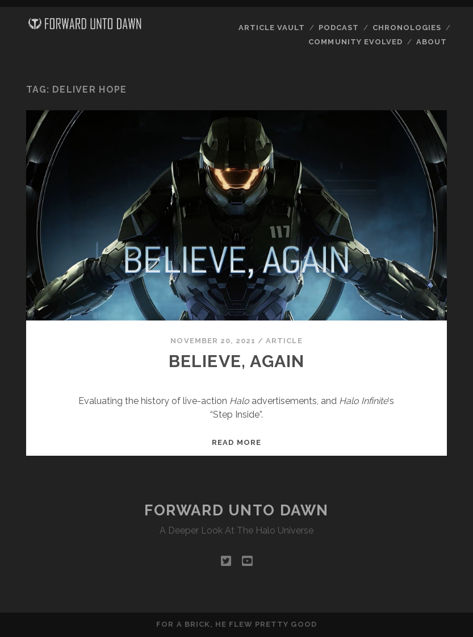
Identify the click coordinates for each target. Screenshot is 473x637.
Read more (236, 442)
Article (284, 340)
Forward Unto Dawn (236, 510)
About (431, 42)
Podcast (339, 27)
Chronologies (407, 27)
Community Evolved (355, 42)
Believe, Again (237, 361)
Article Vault (271, 27)
